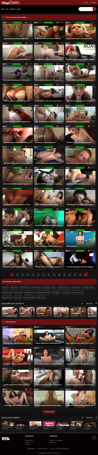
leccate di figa (36, 287)
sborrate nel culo (78, 292)
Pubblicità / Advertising (56, 440)
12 (70, 275)
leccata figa (18, 292)
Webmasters (53, 442)
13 (75, 275)
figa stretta (18, 297)
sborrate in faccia (88, 287)
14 (80, 275)
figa (54, 287)
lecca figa (47, 287)
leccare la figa (76, 287)
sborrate (5, 287)
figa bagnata (29, 292)
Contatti (27, 442)
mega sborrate (7, 297)
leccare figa (66, 292)
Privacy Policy (29, 440)
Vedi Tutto (89, 303)
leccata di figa (25, 287)
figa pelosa (14, 287)
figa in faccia (41, 297)
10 (59, 275)
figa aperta (56, 292)
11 (64, 275)
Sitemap (27, 444)
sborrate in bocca (63, 287)
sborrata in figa (7, 292)
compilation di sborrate (43, 292)
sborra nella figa (29, 297)
